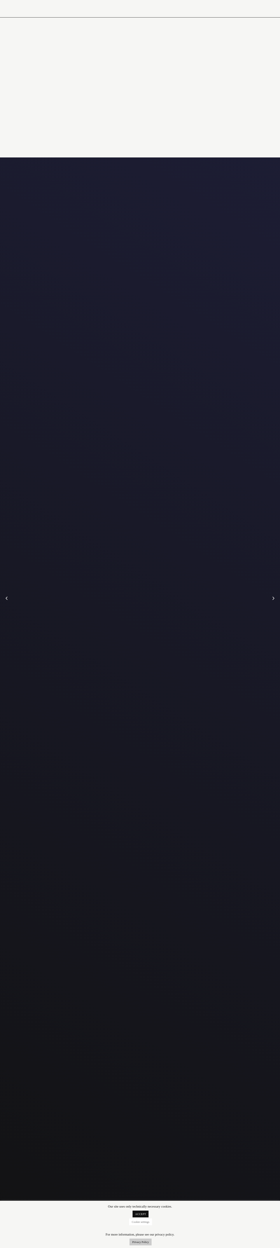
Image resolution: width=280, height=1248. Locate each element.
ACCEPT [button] (140, 1214)
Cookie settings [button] (140, 1222)
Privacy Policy (140, 1242)
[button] (6, 598)
